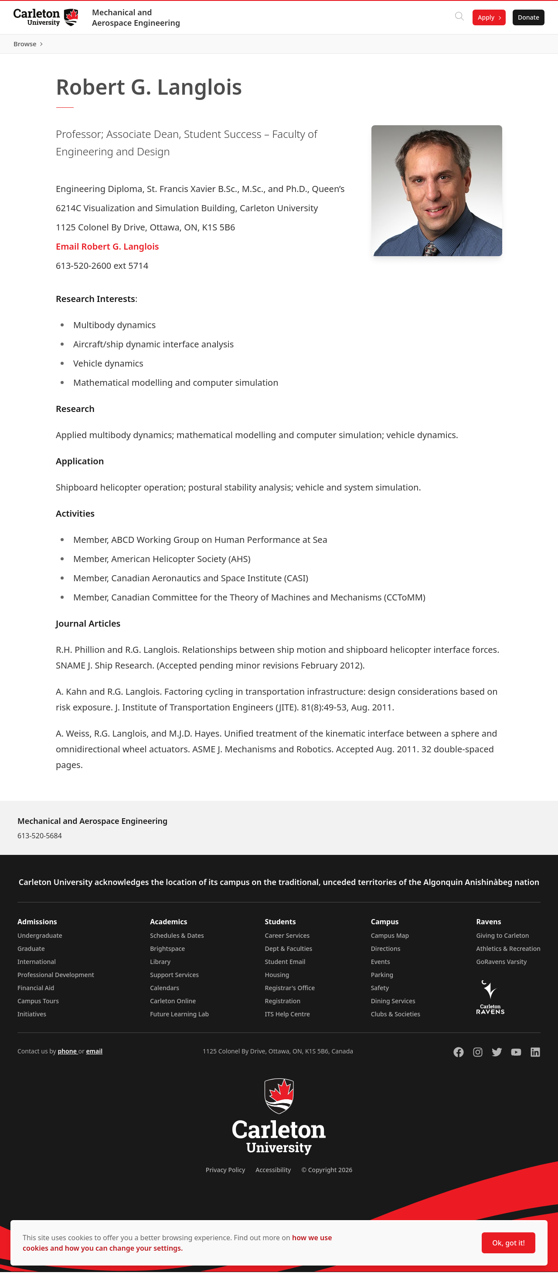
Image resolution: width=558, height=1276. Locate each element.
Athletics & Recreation (508, 952)
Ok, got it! (508, 1243)
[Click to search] (459, 17)
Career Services (287, 939)
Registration (283, 1005)
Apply (485, 17)
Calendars (164, 992)
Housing (277, 978)
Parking (382, 978)
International (36, 965)
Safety (380, 992)
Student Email (285, 965)
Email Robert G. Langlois (107, 250)
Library (160, 965)
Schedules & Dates (177, 939)
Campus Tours (38, 1005)
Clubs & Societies (395, 1018)
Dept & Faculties (289, 952)
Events (380, 965)
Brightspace (167, 952)
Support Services (174, 978)
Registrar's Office (290, 992)
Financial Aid (35, 992)
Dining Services (393, 1005)
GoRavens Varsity (501, 965)
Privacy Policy (225, 1174)
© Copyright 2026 (326, 1174)
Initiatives (31, 1018)
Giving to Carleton (502, 939)
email (94, 1055)
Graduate (31, 952)
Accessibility (273, 1174)
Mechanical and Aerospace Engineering (136, 17)
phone (68, 1055)
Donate (528, 17)
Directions (386, 952)
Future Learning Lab (179, 1018)
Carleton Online (173, 1005)
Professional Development (55, 978)
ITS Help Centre (287, 1018)
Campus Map (390, 939)
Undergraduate (39, 939)
